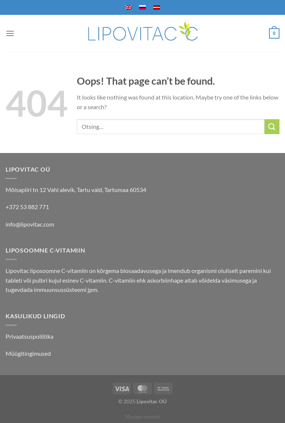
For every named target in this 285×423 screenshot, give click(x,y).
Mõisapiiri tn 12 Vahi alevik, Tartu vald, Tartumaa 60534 (76, 189)
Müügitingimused (28, 353)
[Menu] (10, 33)
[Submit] (272, 126)
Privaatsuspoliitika (29, 336)
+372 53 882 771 (27, 206)
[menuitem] (128, 7)
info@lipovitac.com (30, 224)
